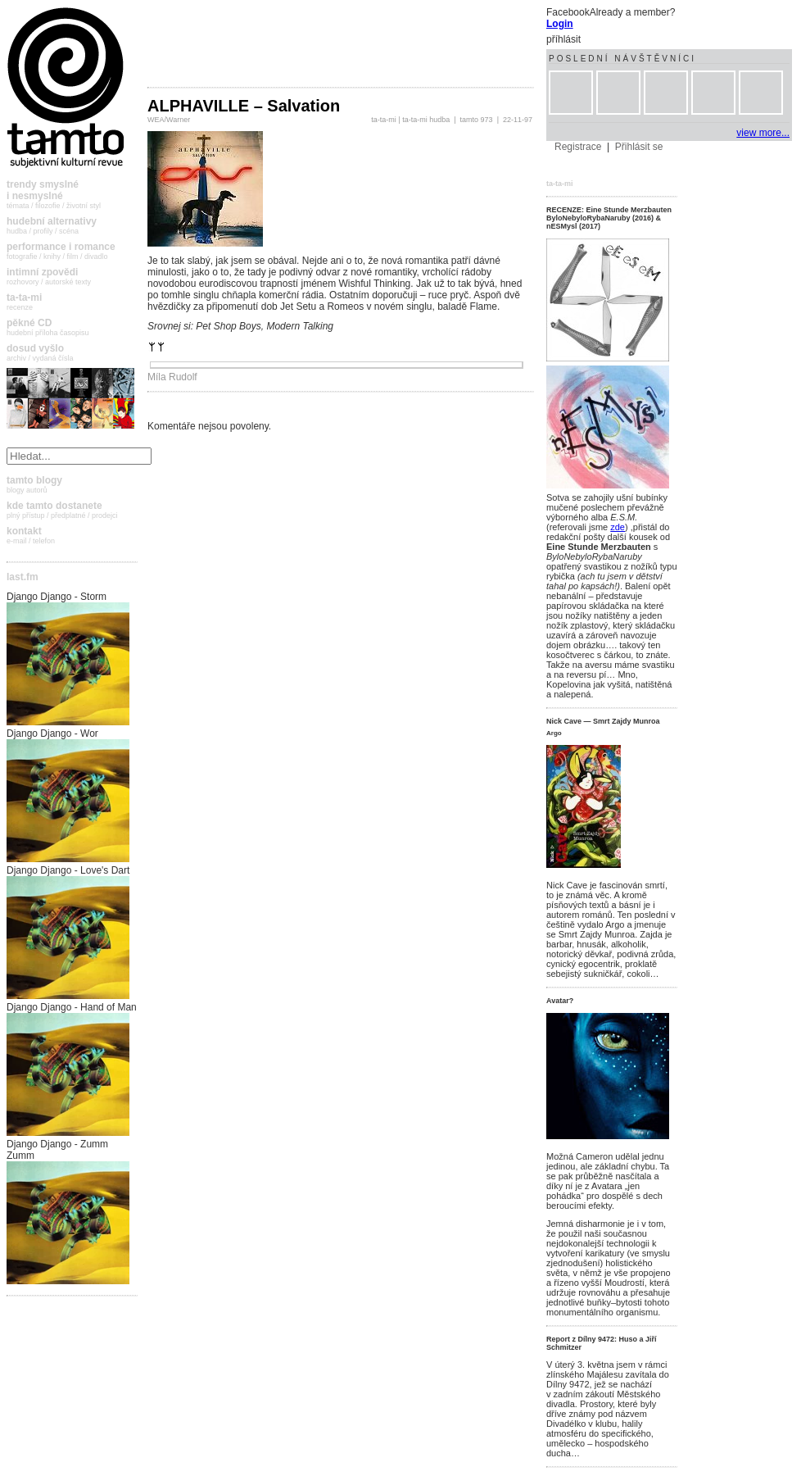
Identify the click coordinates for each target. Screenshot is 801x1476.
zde (617, 527)
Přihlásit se (639, 146)
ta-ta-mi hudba (426, 120)
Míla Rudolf (172, 377)
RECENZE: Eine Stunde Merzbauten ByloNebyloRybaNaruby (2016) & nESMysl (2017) (609, 218)
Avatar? (559, 1001)
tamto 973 (476, 120)
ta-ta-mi (383, 120)
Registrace (577, 146)
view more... (763, 133)
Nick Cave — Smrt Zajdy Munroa (603, 721)
